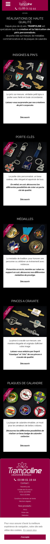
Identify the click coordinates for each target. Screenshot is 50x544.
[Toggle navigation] (25, 5)
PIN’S (25, 510)
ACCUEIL (25, 13)
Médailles (25, 515)
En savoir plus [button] (30, 530)
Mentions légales (25, 501)
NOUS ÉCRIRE (25, 495)
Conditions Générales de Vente (25, 498)
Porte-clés (25, 512)
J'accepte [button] (25, 537)
